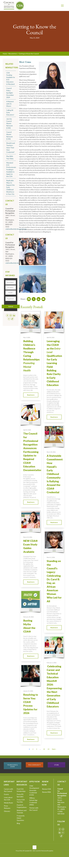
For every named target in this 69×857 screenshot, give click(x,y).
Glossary (7, 811)
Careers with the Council (8, 790)
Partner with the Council (33, 809)
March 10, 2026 (27, 537)
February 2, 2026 (51, 662)
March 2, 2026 (51, 557)
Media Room (8, 803)
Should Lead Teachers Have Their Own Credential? (10, 147)
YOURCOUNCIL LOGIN (12, 765)
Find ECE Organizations (22, 806)
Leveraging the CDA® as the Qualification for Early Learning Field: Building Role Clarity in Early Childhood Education (54, 363)
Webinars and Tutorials (21, 811)
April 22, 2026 (27, 430)
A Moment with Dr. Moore (10, 103)
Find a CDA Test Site (21, 801)
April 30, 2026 (50, 337)
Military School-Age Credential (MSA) (33, 801)
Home (5, 54)
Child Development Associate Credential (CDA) (34, 790)
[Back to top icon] (34, 847)
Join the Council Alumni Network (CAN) (9, 123)
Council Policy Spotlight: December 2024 (10, 92)
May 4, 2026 (26, 337)
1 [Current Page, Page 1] (29, 749)
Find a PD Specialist (20, 795)
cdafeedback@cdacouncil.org (15, 229)
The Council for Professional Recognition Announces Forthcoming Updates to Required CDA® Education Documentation (32, 452)
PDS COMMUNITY (34, 765)
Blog (18, 823)
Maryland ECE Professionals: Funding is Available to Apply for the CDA (11, 169)
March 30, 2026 (51, 452)
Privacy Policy (19, 850)
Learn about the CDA (8, 798)
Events (6, 794)
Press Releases (7, 807)
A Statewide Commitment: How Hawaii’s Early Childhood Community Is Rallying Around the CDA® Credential (55, 474)
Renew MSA (46, 792)
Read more (30, 395)
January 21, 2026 (28, 691)
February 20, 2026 (28, 617)
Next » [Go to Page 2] (54, 749)
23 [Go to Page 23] (48, 749)
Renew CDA (46, 789)
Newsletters (12, 54)
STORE (56, 765)
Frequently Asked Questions (21, 818)
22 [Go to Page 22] (44, 749)
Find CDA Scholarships (21, 790)
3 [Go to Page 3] (36, 749)
